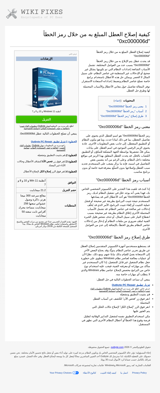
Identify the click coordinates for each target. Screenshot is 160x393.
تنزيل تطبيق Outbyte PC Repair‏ (48, 141)
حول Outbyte (109, 289)
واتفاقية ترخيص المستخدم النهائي (130, 291)
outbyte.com (117, 347)
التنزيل (46, 119)
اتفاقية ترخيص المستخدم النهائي (44, 148)
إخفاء (117, 100)
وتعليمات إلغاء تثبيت (29, 126)
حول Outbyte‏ (38, 145)
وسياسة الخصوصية (107, 291)
